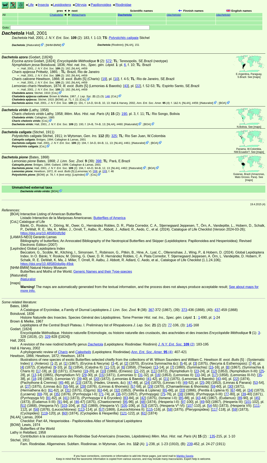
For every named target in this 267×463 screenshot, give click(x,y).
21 (137, 371)
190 (124, 114)
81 (49, 398)
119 (45, 413)
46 (77, 402)
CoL (54, 93)
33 (198, 375)
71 (102, 394)
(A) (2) (92, 114)
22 (138, 86)
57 (133, 386)
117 (215, 409)
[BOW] (59, 99)
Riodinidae (123, 5)
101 (248, 402)
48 (143, 402)
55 (66, 386)
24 (147, 382)
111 (257, 405)
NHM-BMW (53, 45)
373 (184, 310)
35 (260, 375)
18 (34, 379)
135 (212, 436)
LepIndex (78, 174)
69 (40, 394)
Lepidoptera (62, 5)
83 (126, 398)
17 (39, 371)
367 (151, 310)
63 (100, 390)
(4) (153, 103)
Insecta (43, 5)
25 (262, 371)
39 (95, 171)
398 (98, 161)
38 (181, 394)
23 (197, 371)
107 (190, 405)
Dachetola (125, 14)
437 (217, 310)
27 (28, 386)
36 (119, 394)
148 (107, 96)
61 (51, 390)
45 (61, 382)
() (174, 14)
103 (64, 405)
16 (158, 375)
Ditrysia (80, 5)
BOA (222, 103)
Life (31, 5)
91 (60, 402)
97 (183, 402)
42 (143, 398)
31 (141, 375)
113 (82, 409)
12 (214, 371)
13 (156, 367)
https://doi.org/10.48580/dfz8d (42, 233)
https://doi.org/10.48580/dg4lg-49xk (47, 264)
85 (182, 398)
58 (170, 409)
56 (36, 409)
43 (126, 86)
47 (130, 382)
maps (257, 77)
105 (124, 405)
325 (114, 136)
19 (104, 79)
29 (85, 375)
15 (212, 367)
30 (230, 386)
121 (124, 413)
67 (233, 390)
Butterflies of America (109, 218)
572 (109, 61)
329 (48, 336)
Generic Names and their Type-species (102, 271)
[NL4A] (129, 44)
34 (250, 390)
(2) (63, 38)
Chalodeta (56, 14)
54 (210, 405)
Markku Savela (184, 455)
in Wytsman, (84, 136)
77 (170, 325)
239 (190, 444)
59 (213, 386)
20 (104, 171)
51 (23, 405)
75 (164, 394)
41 (149, 379)
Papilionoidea (101, 5)
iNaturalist (33, 45)
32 (117, 390)
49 (185, 382)
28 (83, 386)
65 (165, 390)
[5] (73, 79)
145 (189, 325)
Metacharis (79, 14)
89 (240, 398)
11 (107, 367)
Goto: (76, 27)
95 (126, 402)
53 (256, 382)
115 (150, 409)
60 (65, 413)
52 (84, 405)
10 (116, 79)
